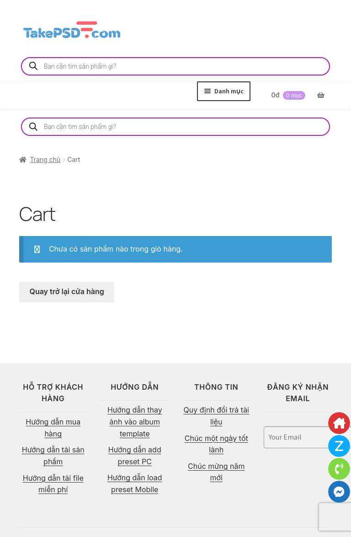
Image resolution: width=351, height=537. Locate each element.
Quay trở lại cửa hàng (67, 291)
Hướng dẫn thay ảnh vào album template (134, 421)
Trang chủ (45, 159)
